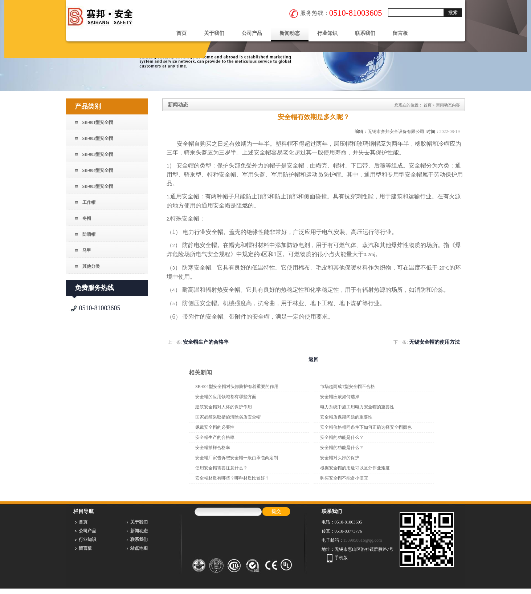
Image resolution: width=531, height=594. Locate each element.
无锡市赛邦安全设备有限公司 (396, 131)
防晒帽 (88, 234)
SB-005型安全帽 (97, 186)
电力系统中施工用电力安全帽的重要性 (357, 406)
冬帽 (86, 218)
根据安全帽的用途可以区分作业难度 (355, 467)
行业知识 (327, 33)
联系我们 (365, 33)
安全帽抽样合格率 (212, 447)
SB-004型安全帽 (97, 170)
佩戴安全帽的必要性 (214, 427)
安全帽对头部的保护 (339, 457)
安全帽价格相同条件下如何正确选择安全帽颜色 (366, 427)
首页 (181, 33)
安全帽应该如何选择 (339, 396)
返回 (314, 359)
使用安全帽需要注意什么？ (221, 467)
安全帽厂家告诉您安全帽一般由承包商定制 (236, 457)
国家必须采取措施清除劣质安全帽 (228, 417)
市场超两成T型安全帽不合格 (347, 386)
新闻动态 (289, 33)
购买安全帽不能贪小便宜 (344, 478)
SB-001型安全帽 (97, 122)
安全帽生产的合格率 (206, 342)
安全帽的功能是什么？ (342, 437)
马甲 (86, 250)
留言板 (400, 33)
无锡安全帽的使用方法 (434, 342)
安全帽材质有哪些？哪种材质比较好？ (232, 478)
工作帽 (88, 202)
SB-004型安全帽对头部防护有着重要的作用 (236, 386)
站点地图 (139, 548)
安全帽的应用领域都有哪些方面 (225, 396)
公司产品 (252, 33)
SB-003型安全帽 (97, 154)
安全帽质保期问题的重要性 (346, 417)
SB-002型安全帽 (97, 138)
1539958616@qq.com (362, 540)
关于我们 (214, 33)
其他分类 (91, 266)
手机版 (341, 557)
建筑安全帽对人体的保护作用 (223, 406)
